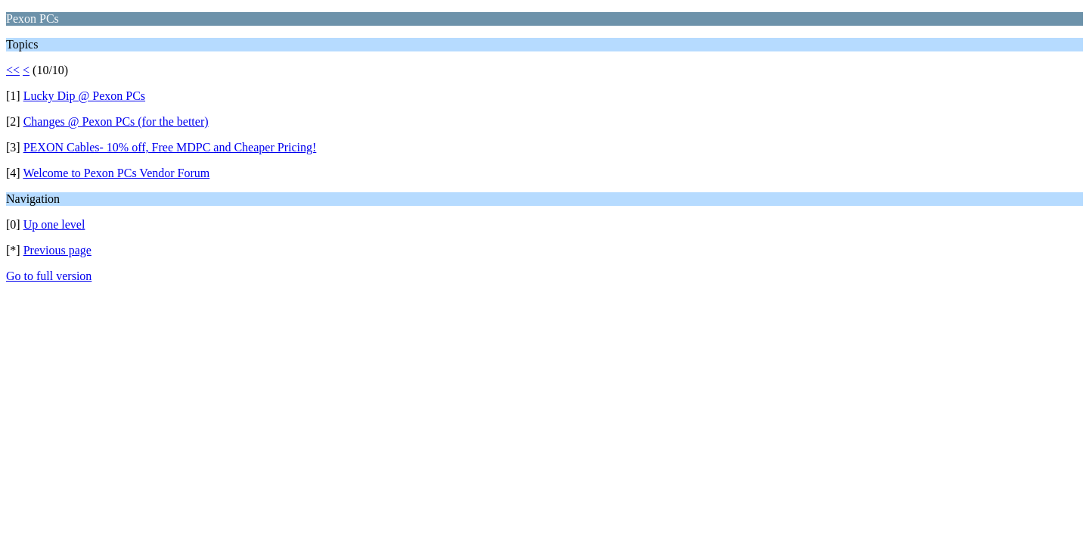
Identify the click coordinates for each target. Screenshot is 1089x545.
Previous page (57, 250)
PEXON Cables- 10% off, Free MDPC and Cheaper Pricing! (170, 147)
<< (13, 70)
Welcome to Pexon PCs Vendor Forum (116, 173)
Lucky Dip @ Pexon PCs (84, 95)
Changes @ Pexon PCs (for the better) (116, 121)
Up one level (54, 224)
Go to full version (49, 275)
